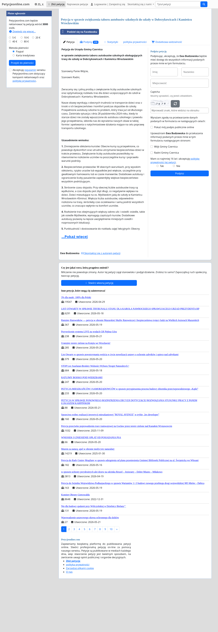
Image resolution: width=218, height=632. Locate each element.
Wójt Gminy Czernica (166, 189)
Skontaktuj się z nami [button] (139, 4)
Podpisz (179, 215)
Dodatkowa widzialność (167, 84)
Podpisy (89, 84)
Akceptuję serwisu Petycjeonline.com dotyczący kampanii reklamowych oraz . (29, 166)
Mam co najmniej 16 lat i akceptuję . (175, 202)
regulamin (30, 161)
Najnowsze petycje (77, 4)
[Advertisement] (135, 34)
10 (111, 571)
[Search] (178, 4)
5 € (14, 128)
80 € (26, 132)
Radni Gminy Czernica (166, 195)
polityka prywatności (135, 84)
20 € (38, 128)
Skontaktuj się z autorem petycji (100, 295)
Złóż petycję (56, 4)
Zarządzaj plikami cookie (80, 610)
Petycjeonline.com (16, 4)
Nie (178, 208)
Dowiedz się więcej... (22, 122)
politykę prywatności (24, 171)
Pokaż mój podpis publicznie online (174, 169)
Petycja (69, 84)
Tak (162, 208)
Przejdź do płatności (22, 153)
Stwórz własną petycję (99, 325)
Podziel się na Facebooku (78, 74)
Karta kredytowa (25, 146)
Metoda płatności (19, 138)
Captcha (155, 134)
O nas (69, 614)
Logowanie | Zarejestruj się (107, 4)
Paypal (20, 142)
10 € (26, 128)
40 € (14, 132)
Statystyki (111, 84)
